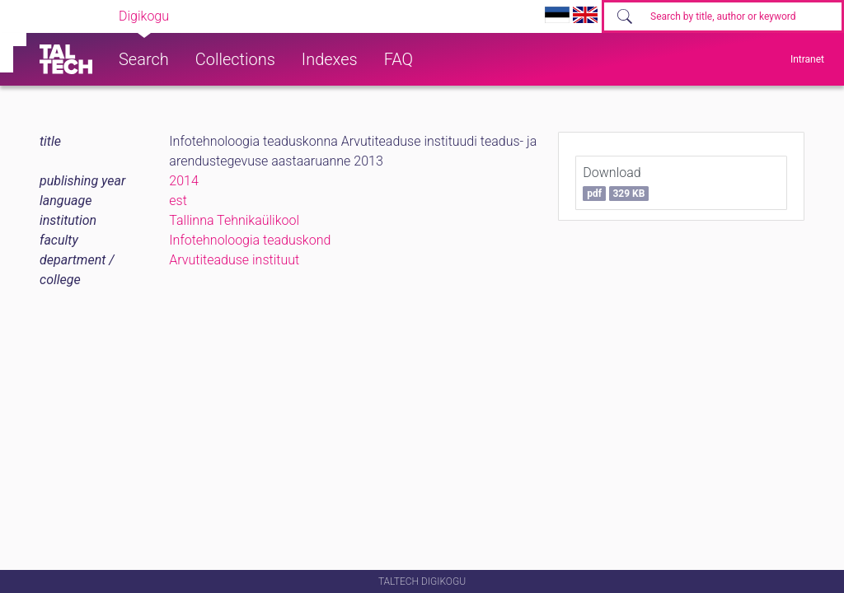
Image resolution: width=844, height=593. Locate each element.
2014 (184, 181)
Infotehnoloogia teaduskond (250, 240)
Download (616, 183)
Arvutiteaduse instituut (234, 260)
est (178, 200)
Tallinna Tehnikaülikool (234, 220)
